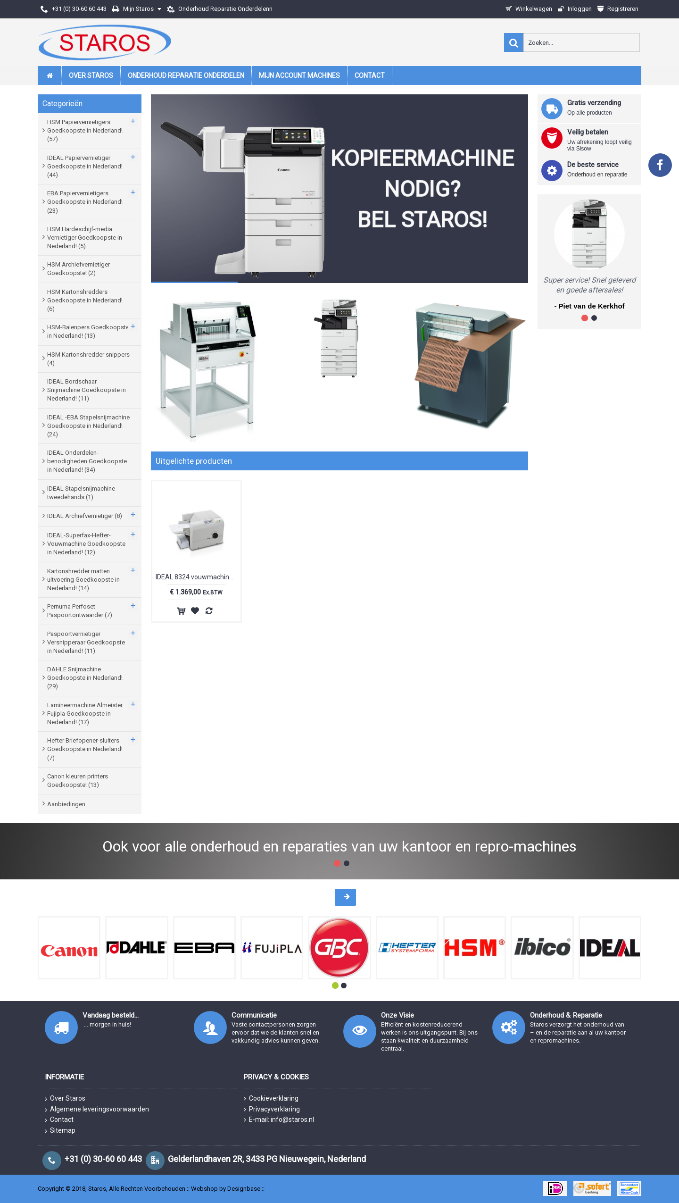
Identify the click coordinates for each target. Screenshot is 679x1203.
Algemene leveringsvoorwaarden (97, 1109)
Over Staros (65, 1098)
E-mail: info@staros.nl (279, 1120)
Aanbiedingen (66, 804)
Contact (59, 1120)
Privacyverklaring (272, 1109)
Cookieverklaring (271, 1098)
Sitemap (60, 1131)
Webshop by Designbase (225, 1188)
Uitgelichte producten (194, 461)
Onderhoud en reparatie (597, 174)
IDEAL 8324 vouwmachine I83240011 (198, 577)
